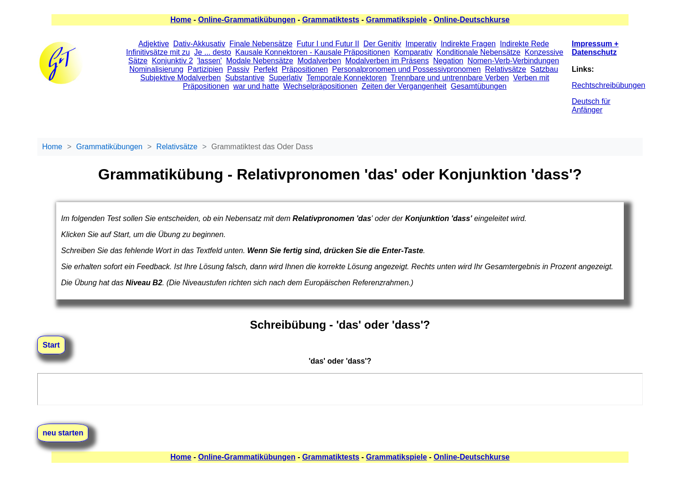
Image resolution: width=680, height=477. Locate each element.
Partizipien (205, 69)
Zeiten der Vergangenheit (404, 86)
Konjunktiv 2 (172, 61)
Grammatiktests (330, 20)
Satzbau (544, 69)
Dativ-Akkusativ (199, 44)
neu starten (62, 433)
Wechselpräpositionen (320, 86)
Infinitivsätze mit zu (158, 52)
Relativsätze (505, 69)
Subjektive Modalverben (180, 78)
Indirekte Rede (524, 44)
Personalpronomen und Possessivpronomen (406, 69)
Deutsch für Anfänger (591, 105)
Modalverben (319, 61)
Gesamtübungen (478, 86)
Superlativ (285, 78)
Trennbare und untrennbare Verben (450, 78)
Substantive (245, 78)
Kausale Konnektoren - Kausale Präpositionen (312, 52)
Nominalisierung (156, 69)
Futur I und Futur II (328, 44)
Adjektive (153, 44)
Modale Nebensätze (259, 61)
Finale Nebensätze (261, 44)
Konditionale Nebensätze (478, 52)
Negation (448, 61)
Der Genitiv (382, 44)
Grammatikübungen (109, 147)
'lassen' (209, 61)
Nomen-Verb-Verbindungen (513, 61)
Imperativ (420, 44)
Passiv (238, 69)
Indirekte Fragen (468, 44)
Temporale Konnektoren (346, 78)
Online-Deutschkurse (472, 20)
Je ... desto (212, 52)
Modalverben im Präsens (387, 61)
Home (180, 20)
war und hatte (256, 86)
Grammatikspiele (396, 20)
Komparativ (413, 52)
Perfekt (266, 69)
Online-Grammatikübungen (246, 20)
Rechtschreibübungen (609, 85)
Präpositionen (305, 69)
